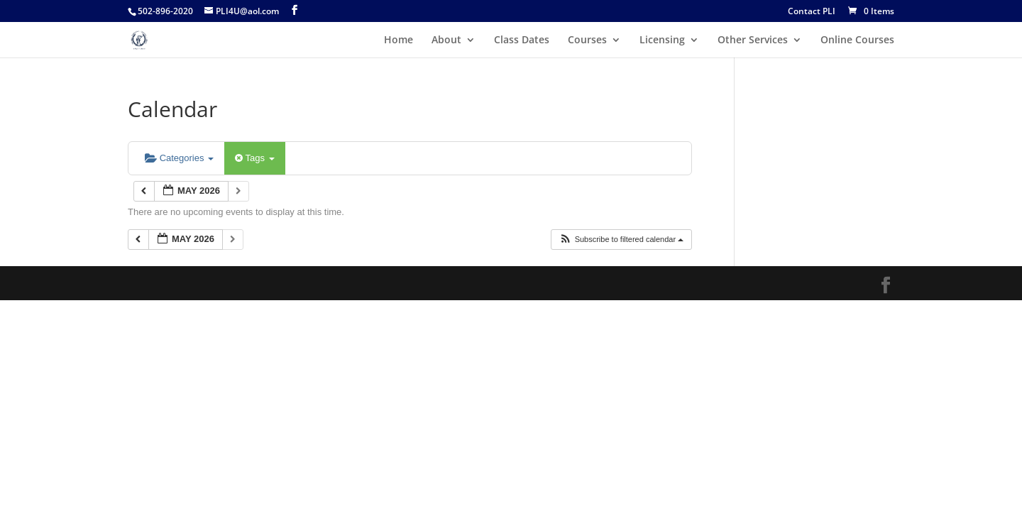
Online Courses (857, 40)
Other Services (753, 40)
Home (398, 40)
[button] (621, 239)
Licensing (662, 40)
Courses (587, 40)
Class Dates (521, 40)
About (446, 40)
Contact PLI (811, 12)
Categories (179, 158)
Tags (254, 158)
